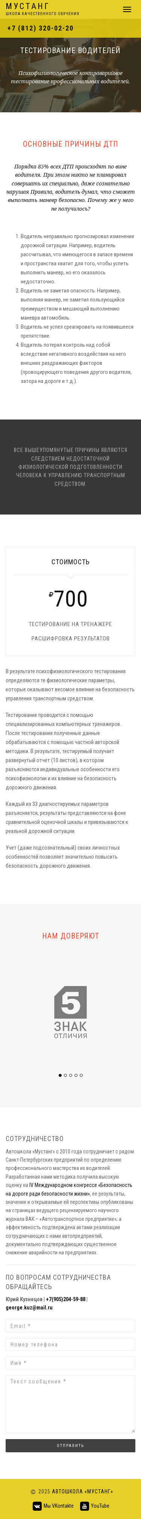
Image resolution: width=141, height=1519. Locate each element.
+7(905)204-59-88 (65, 1299)
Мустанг (42, 10)
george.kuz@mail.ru (29, 1308)
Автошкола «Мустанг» (82, 1491)
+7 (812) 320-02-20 (41, 28)
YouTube (94, 1506)
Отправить (70, 1445)
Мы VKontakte (53, 1506)
